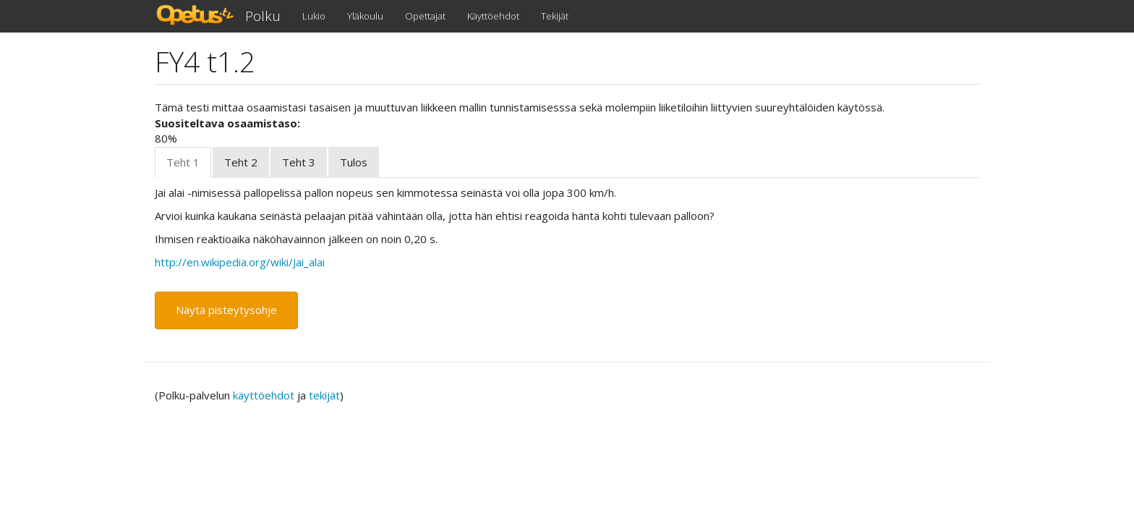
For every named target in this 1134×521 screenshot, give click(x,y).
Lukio (313, 15)
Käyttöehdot (493, 15)
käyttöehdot (263, 395)
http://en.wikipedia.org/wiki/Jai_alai (240, 262)
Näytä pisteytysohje (226, 309)
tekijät (324, 395)
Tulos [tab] (353, 162)
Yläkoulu (365, 15)
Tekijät (554, 15)
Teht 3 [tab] (298, 162)
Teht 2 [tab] (240, 162)
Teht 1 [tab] (183, 162)
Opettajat (425, 15)
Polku (263, 16)
